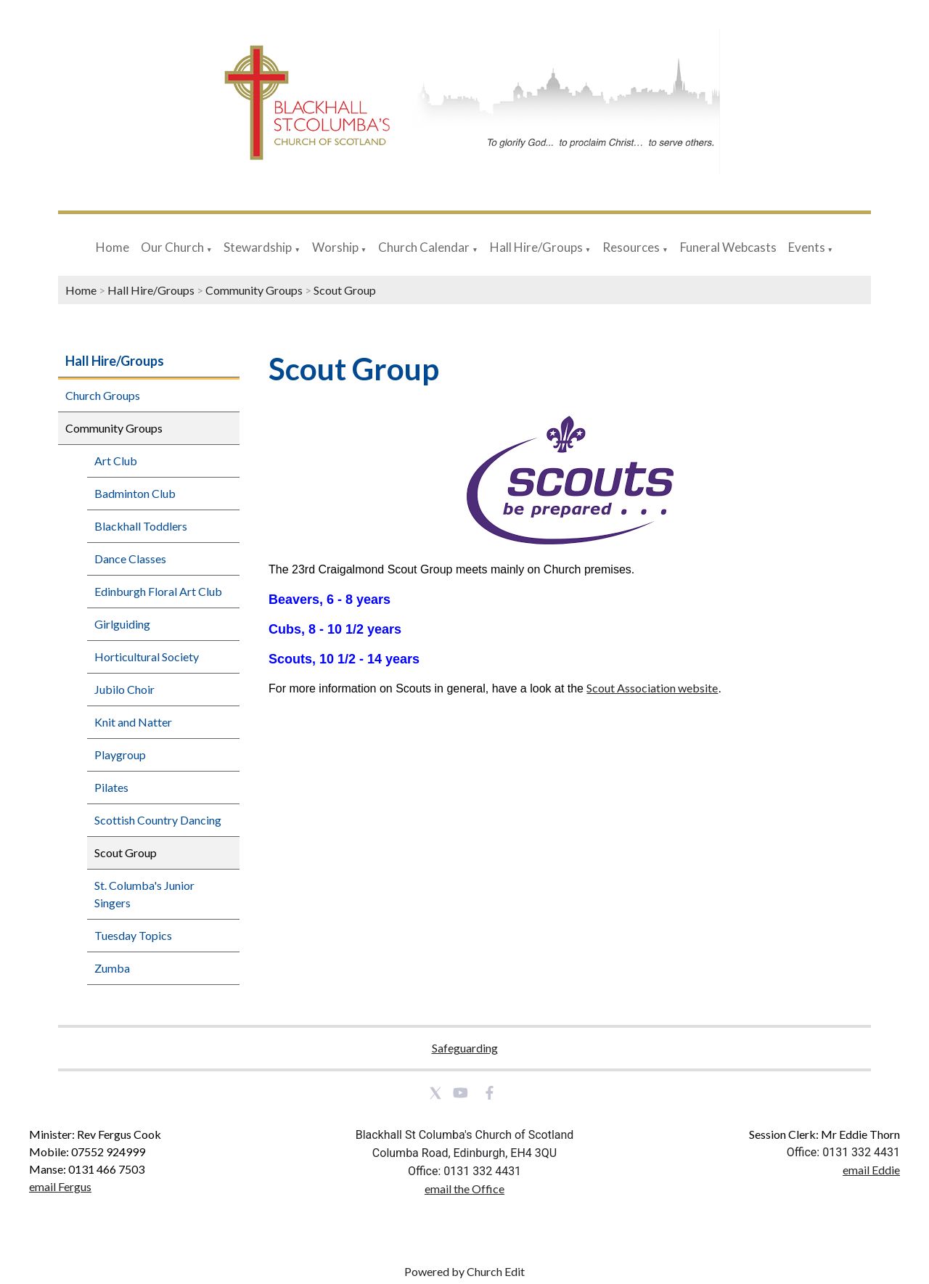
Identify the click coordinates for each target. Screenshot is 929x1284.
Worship (335, 247)
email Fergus (60, 1186)
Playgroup (120, 754)
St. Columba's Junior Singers (144, 893)
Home (112, 247)
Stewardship (258, 247)
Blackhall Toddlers (140, 526)
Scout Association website (652, 688)
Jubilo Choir (124, 689)
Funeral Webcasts (728, 247)
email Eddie (871, 1170)
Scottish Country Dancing (157, 820)
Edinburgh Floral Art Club (158, 591)
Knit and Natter (133, 722)
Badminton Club (135, 493)
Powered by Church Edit (464, 1271)
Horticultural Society (146, 656)
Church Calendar (424, 247)
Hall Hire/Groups (536, 247)
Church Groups (102, 395)
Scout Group (345, 290)
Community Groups (254, 290)
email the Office (464, 1188)
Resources (631, 247)
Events (807, 247)
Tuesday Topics (133, 935)
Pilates (111, 787)
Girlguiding (122, 624)
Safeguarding (465, 1048)
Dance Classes (130, 558)
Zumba (112, 968)
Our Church (172, 247)
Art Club (115, 460)
